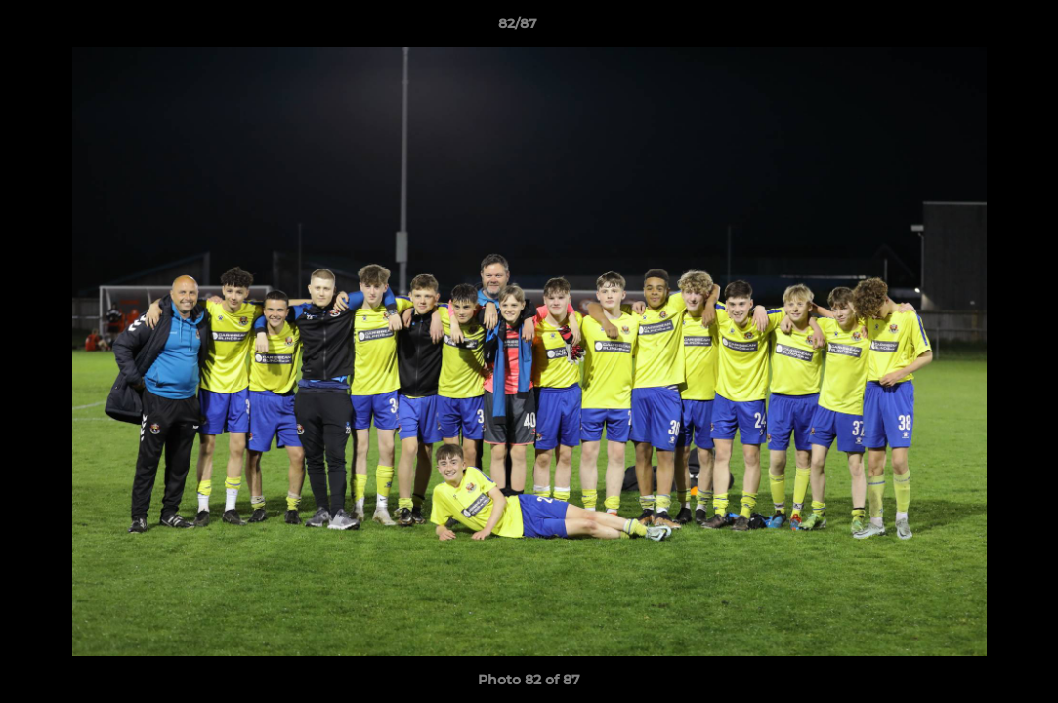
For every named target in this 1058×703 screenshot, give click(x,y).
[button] (976, 28)
